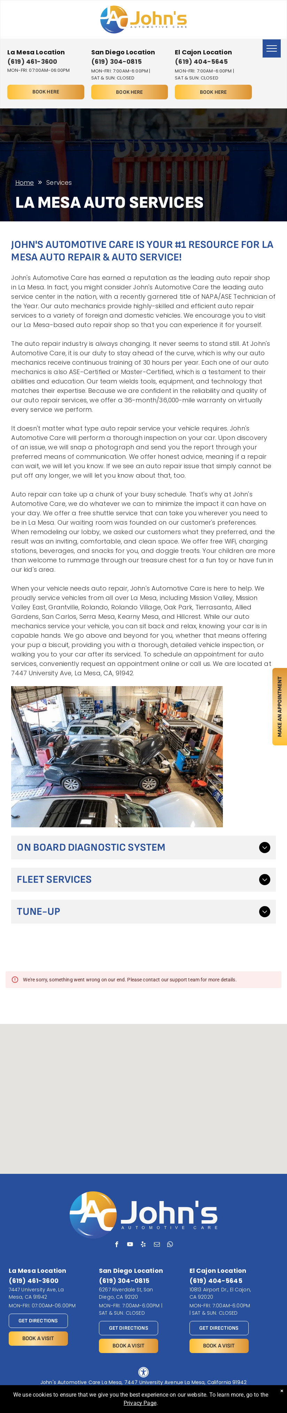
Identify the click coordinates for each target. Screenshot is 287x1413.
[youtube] (130, 1245)
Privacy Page (140, 1403)
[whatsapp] (170, 1245)
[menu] (272, 48)
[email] (157, 1245)
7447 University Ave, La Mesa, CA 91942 (36, 1293)
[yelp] (143, 1245)
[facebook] (117, 1245)
